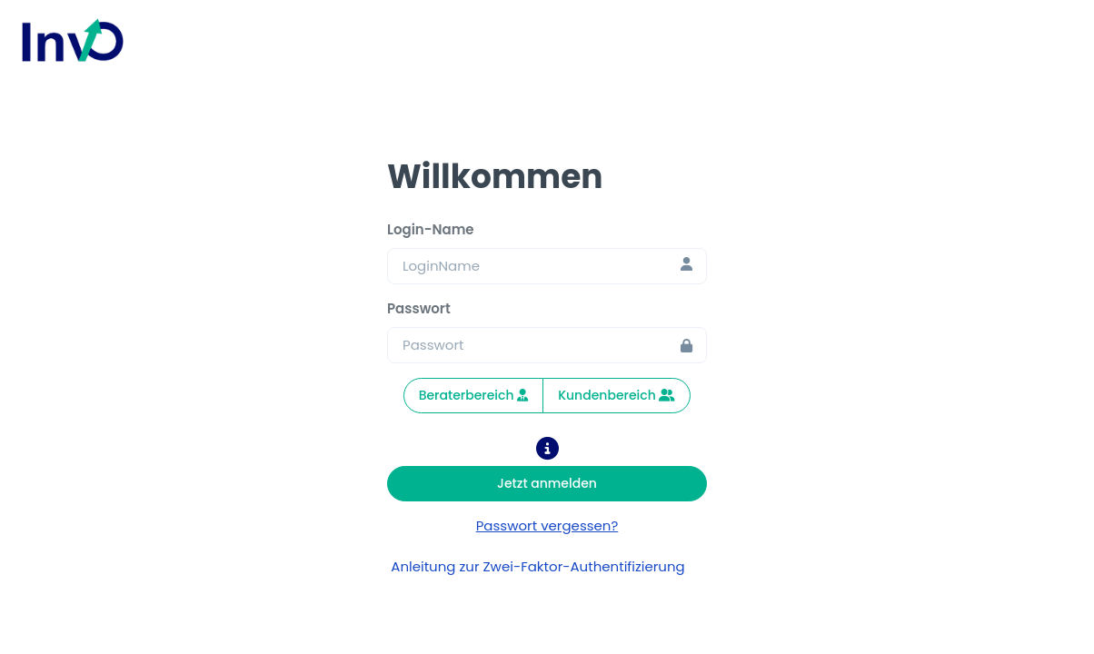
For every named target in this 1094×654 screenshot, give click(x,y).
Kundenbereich (616, 395)
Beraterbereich (474, 395)
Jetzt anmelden (547, 483)
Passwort (419, 308)
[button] (547, 451)
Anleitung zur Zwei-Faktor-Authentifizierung (546, 566)
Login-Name (430, 229)
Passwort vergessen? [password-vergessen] (547, 525)
